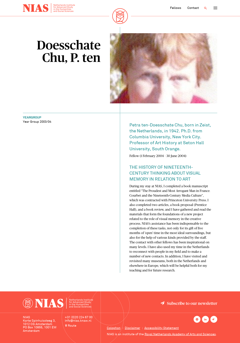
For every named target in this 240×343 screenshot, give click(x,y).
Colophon (114, 328)
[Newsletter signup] (213, 319)
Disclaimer (132, 328)
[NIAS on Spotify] (197, 319)
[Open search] (205, 8)
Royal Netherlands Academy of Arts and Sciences (180, 334)
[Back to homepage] (49, 8)
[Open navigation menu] (215, 8)
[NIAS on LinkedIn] (205, 319)
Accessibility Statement (161, 328)
